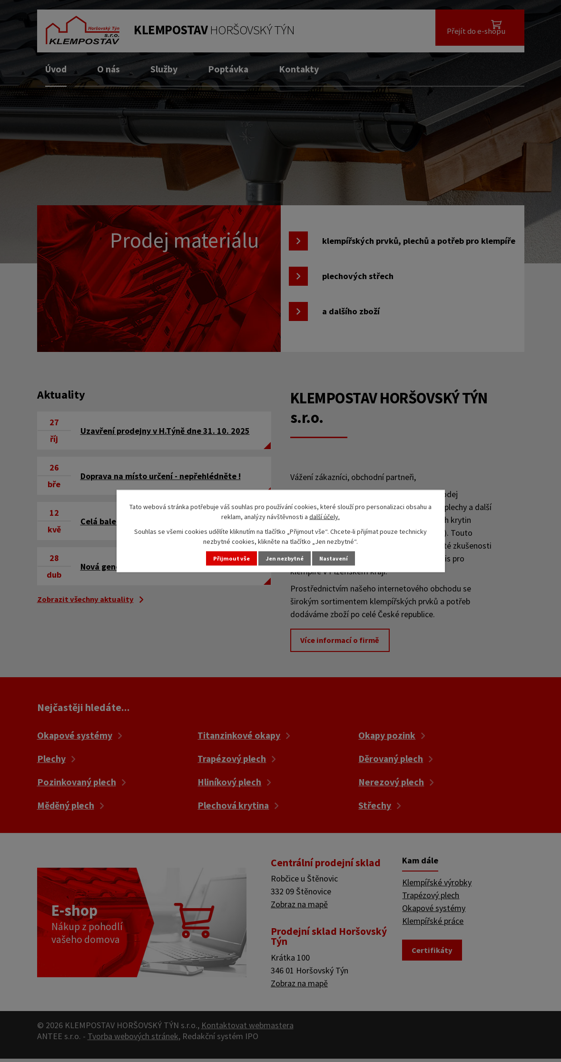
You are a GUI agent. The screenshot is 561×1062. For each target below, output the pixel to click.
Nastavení (338, 558)
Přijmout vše (226, 558)
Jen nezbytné (284, 558)
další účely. (324, 515)
